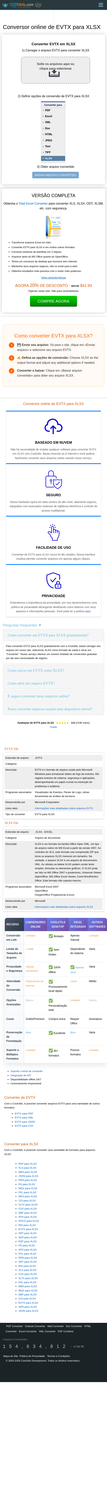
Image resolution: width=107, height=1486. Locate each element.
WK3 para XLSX (27, 1196)
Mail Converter (55, 1326)
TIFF (48, 152)
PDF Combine (66, 1331)
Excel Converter (27, 1331)
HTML (48, 134)
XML (48, 122)
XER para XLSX (27, 1237)
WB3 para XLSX (27, 1172)
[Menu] (101, 5)
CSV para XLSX (27, 1208)
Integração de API (21, 1075)
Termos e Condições (58, 1356)
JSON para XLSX (28, 1176)
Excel (48, 116)
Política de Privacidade (32, 1356)
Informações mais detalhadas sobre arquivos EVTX (64, 808)
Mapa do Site (10, 1356)
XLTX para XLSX (28, 1204)
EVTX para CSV (24, 1125)
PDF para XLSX (27, 1163)
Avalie (53, 727)
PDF (47, 110)
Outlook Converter (35, 1326)
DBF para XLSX (27, 1212)
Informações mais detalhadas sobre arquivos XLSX (64, 906)
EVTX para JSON (25, 1121)
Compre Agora (53, 301)
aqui (87, 611)
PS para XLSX (26, 1184)
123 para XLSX (27, 1200)
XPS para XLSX (27, 1216)
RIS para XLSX (27, 1225)
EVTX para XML (24, 1117)
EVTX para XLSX (28, 1229)
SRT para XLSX (27, 1233)
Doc (47, 128)
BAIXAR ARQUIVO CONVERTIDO (55, 175)
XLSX (48, 158)
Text (47, 146)
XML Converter (47, 1331)
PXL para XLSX (27, 1192)
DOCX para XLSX (28, 1220)
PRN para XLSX (27, 1180)
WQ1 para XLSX (27, 1188)
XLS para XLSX (27, 1167)
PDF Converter (14, 1326)
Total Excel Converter (33, 203)
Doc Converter (74, 1326)
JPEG (48, 140)
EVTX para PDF (24, 1113)
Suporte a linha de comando (27, 1071)
